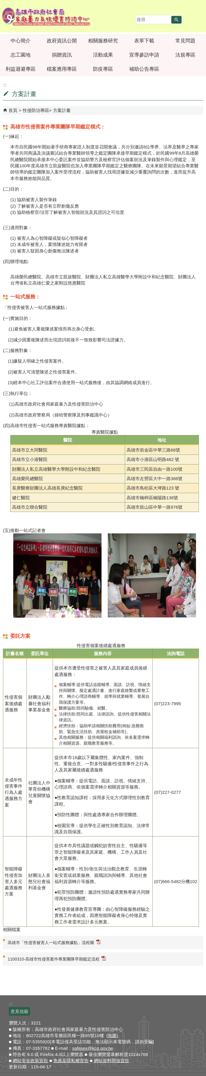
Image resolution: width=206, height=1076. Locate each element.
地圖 (112, 1035)
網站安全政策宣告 (30, 1060)
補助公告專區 (144, 69)
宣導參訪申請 (144, 55)
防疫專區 (103, 69)
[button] (176, 20)
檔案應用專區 (62, 69)
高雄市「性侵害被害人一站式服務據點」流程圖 (54, 942)
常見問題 (185, 41)
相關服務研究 (103, 41)
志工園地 (21, 55)
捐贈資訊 (62, 55)
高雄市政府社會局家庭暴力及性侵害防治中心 (46, 16)
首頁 (13, 110)
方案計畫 (62, 110)
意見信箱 (19, 1011)
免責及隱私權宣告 (71, 1060)
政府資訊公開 (62, 41)
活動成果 (103, 55)
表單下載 (144, 41)
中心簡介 (21, 41)
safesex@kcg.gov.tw (92, 1048)
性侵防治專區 (36, 110)
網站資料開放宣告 (111, 1060)
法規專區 (185, 55)
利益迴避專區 (21, 69)
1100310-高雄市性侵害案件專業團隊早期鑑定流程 (57, 958)
